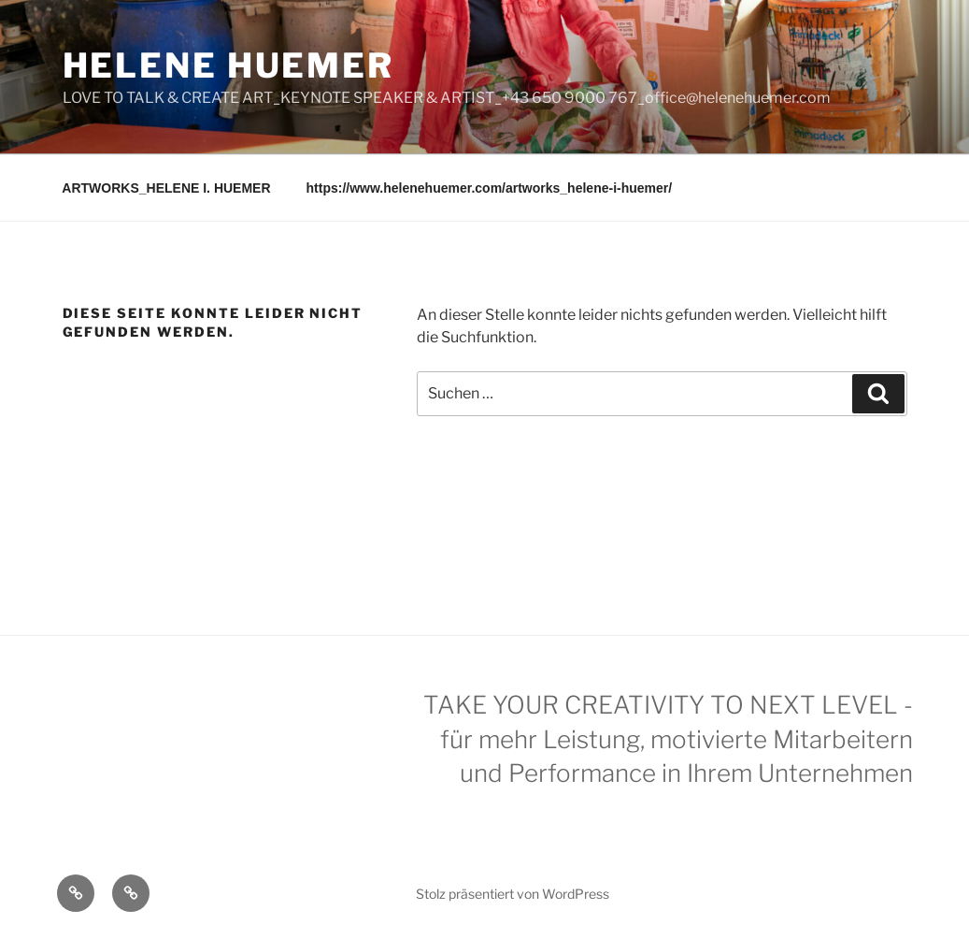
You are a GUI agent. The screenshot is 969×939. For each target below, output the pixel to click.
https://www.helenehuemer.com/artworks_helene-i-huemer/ (489, 188)
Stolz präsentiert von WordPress (512, 894)
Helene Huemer (228, 65)
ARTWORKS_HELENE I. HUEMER (166, 188)
